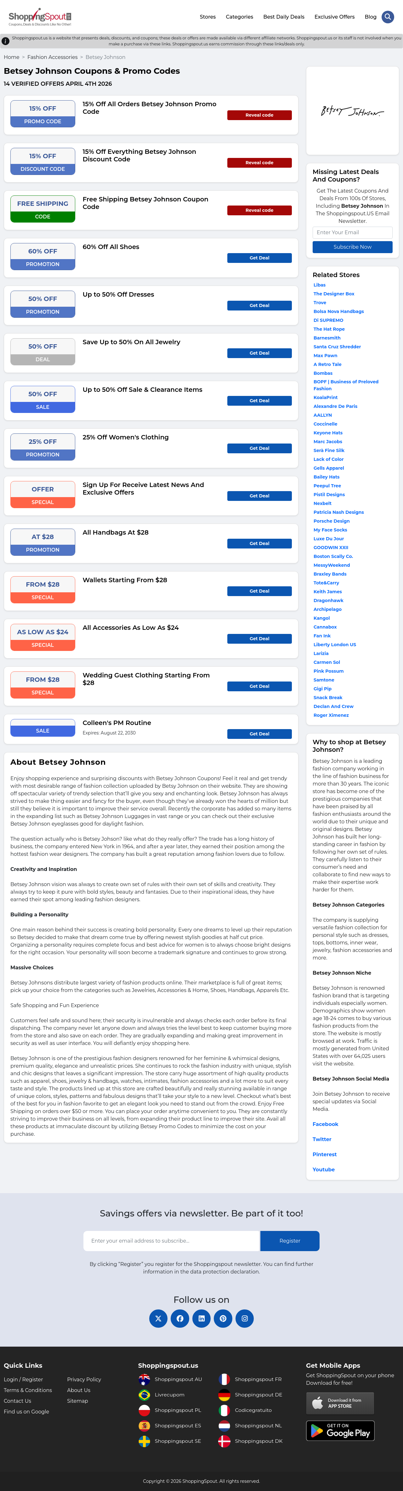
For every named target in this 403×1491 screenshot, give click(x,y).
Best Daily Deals (283, 17)
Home (12, 57)
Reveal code (259, 115)
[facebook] (179, 1318)
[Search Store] (388, 16)
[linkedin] (201, 1318)
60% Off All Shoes (111, 246)
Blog (371, 17)
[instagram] (245, 1318)
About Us (78, 1390)
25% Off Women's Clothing (126, 437)
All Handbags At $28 (116, 532)
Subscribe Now (353, 247)
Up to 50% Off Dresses (118, 294)
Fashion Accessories (52, 57)
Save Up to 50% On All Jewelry (131, 341)
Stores (208, 17)
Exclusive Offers (335, 17)
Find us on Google (26, 1412)
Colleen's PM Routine (117, 722)
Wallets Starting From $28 (125, 579)
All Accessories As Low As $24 (131, 627)
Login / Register (23, 1380)
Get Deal (260, 257)
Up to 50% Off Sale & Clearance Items (142, 389)
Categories (239, 17)
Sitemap (77, 1401)
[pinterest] (223, 1318)
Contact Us (17, 1401)
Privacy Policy (84, 1380)
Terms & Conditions (28, 1390)
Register (290, 1241)
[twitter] (157, 1318)
